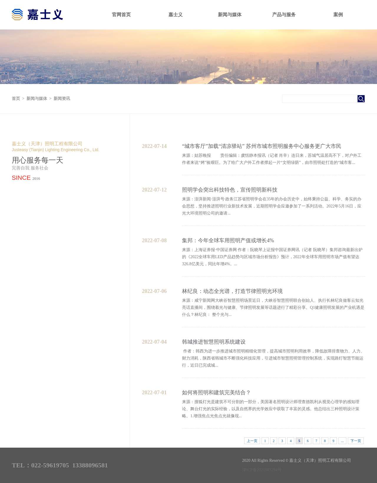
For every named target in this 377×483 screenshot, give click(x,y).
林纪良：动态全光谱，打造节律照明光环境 (232, 291)
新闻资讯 (62, 98)
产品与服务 (284, 14)
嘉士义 (175, 14)
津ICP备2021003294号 (262, 470)
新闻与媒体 (230, 14)
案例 (338, 14)
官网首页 (121, 14)
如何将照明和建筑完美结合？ (216, 392)
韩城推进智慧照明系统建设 (214, 342)
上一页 (252, 441)
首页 (16, 98)
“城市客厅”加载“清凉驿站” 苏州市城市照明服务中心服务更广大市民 (261, 146)
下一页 (355, 441)
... (342, 441)
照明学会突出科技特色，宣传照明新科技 (229, 190)
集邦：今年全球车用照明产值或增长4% (228, 240)
